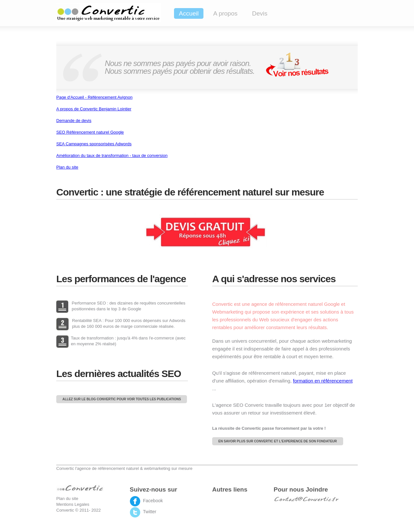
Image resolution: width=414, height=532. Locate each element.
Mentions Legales (72, 504)
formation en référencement (323, 380)
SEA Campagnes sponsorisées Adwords (94, 143)
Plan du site (67, 167)
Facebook (153, 500)
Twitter (149, 511)
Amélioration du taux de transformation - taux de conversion (112, 155)
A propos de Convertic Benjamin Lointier (93, 108)
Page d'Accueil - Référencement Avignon (94, 97)
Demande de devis (73, 120)
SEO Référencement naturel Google (90, 132)
